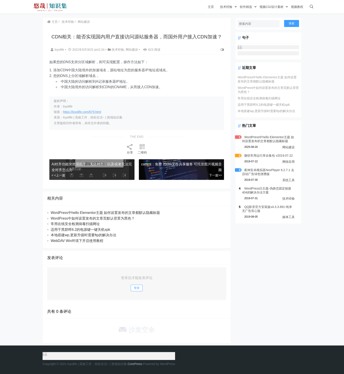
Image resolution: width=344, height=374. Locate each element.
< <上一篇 (58, 175)
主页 (211, 7)
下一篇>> (215, 175)
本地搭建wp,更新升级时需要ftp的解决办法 (83, 235)
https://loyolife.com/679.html (82, 112)
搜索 (291, 23)
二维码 (142, 148)
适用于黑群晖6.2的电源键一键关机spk (80, 229)
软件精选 (246, 7)
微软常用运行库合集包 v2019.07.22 (268, 155)
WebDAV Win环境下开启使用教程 (77, 241)
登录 (137, 288)
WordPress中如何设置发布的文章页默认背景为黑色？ (93, 218)
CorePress (135, 364)
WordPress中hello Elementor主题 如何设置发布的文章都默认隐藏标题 (105, 213)
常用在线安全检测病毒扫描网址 (75, 224)
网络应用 (288, 161)
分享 (130, 148)
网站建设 (84, 21)
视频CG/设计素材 (271, 7)
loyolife (58, 49)
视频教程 (297, 7)
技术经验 (226, 7)
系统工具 (288, 180)
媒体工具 (288, 217)
